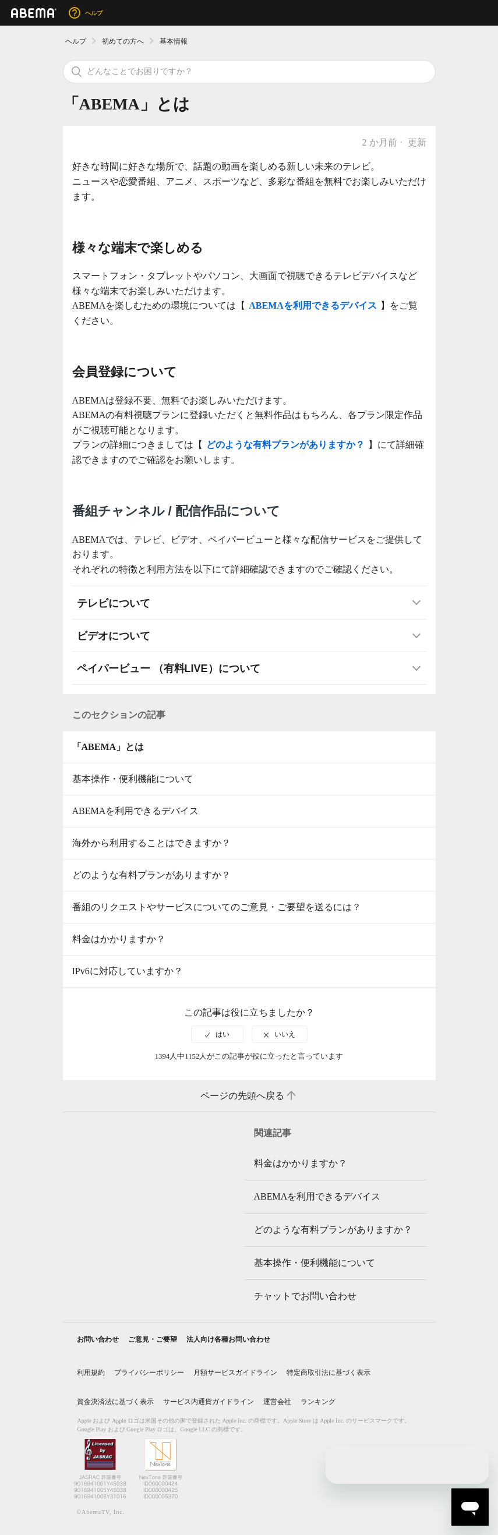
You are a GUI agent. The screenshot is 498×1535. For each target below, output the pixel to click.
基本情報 (174, 41)
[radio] (217, 1034)
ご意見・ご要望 (152, 1339)
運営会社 (277, 1402)
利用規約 (91, 1372)
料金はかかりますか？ (118, 939)
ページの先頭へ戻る (249, 1095)
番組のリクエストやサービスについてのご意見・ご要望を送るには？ (216, 907)
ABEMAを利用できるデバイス (135, 811)
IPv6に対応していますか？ (127, 971)
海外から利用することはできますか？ (151, 843)
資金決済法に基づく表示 (115, 1402)
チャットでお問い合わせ (305, 1296)
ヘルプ (75, 41)
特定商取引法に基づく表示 (328, 1372)
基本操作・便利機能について (132, 779)
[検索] (249, 71)
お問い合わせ (98, 1339)
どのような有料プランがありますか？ (151, 875)
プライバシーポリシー (149, 1372)
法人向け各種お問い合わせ (228, 1339)
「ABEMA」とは (108, 747)
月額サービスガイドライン (235, 1372)
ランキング (318, 1402)
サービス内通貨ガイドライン (208, 1402)
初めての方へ (123, 41)
